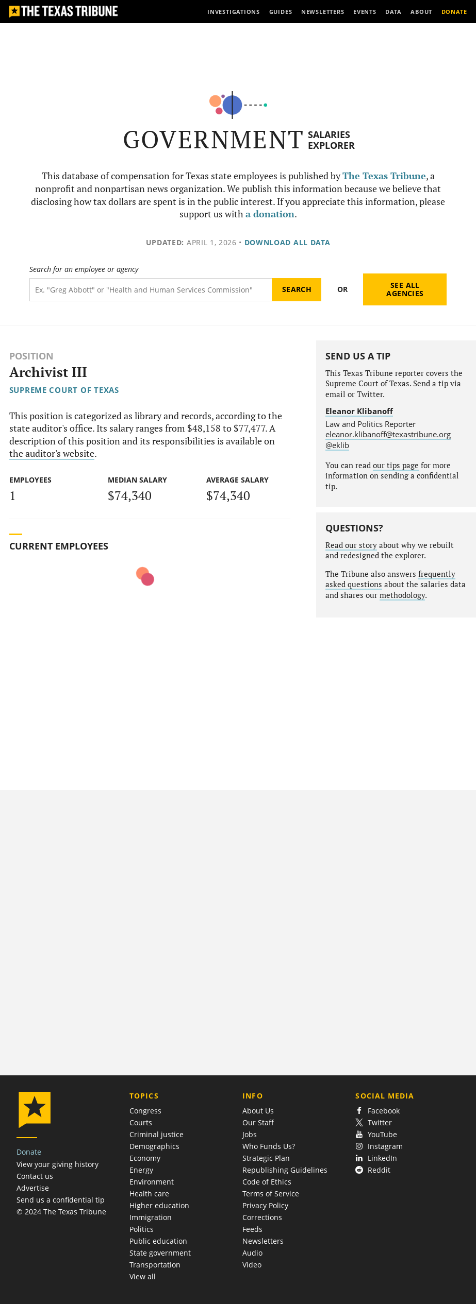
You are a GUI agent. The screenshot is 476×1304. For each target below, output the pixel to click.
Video (251, 1264)
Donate (29, 1152)
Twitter (373, 1122)
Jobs (249, 1134)
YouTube (376, 1134)
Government (214, 139)
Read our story (351, 545)
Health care (149, 1193)
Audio (252, 1253)
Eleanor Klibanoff (359, 411)
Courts (140, 1122)
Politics (141, 1229)
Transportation (154, 1264)
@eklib (337, 445)
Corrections (262, 1217)
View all (142, 1276)
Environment (151, 1182)
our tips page (396, 465)
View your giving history (58, 1164)
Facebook (377, 1111)
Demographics (154, 1146)
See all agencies (404, 289)
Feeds (252, 1229)
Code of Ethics (266, 1182)
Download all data (287, 242)
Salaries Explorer (331, 139)
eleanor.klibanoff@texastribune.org (388, 434)
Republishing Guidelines (284, 1170)
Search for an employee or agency (83, 269)
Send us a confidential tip (61, 1200)
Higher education (159, 1205)
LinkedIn (376, 1158)
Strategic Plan (266, 1158)
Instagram (379, 1146)
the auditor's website (51, 453)
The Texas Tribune (384, 176)
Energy (141, 1170)
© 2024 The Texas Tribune (61, 1211)
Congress (145, 1111)
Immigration (150, 1217)
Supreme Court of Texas (64, 390)
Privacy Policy (265, 1205)
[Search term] (150, 289)
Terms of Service (270, 1193)
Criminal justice (156, 1134)
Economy (144, 1158)
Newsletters (263, 1241)
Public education (158, 1241)
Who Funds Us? (268, 1146)
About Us (258, 1111)
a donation (269, 214)
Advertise (33, 1188)
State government (160, 1253)
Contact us (35, 1176)
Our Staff (258, 1122)
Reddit (372, 1170)
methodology (402, 595)
